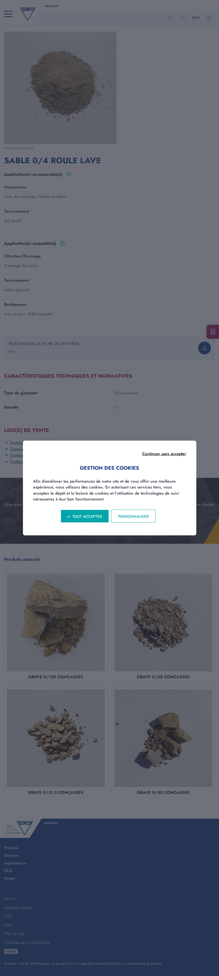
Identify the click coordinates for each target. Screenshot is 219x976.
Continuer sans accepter (164, 454)
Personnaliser (133, 516)
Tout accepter (87, 516)
